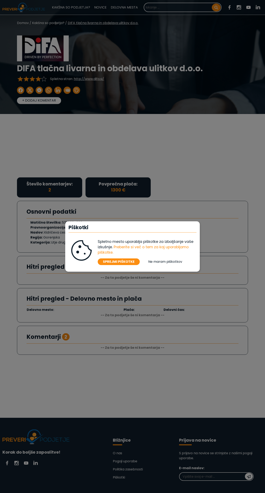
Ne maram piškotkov (165, 261)
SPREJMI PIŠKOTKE (119, 261)
